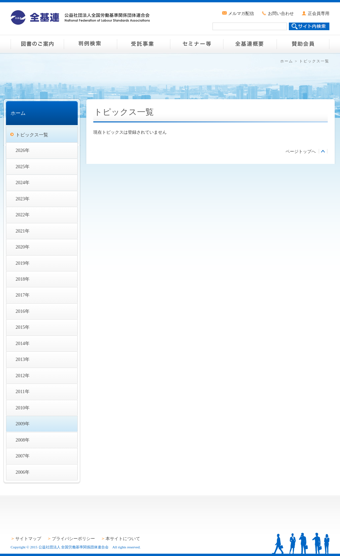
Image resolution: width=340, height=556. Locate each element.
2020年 (23, 246)
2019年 (23, 263)
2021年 (23, 231)
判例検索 (90, 44)
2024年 (23, 182)
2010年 (23, 407)
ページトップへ (301, 151)
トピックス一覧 (32, 134)
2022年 (23, 214)
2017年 (23, 295)
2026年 (23, 150)
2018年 (23, 279)
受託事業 (143, 44)
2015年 (23, 327)
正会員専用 (318, 13)
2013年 (23, 359)
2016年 (23, 311)
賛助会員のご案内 (302, 44)
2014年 (23, 343)
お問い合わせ (281, 13)
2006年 (23, 472)
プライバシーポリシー (73, 538)
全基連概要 (249, 44)
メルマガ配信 (241, 13)
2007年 (23, 455)
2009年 (23, 423)
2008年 (23, 440)
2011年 (23, 391)
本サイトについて (123, 538)
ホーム (286, 61)
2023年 (23, 198)
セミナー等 (196, 44)
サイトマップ (28, 538)
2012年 (23, 375)
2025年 (23, 166)
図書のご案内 (37, 44)
